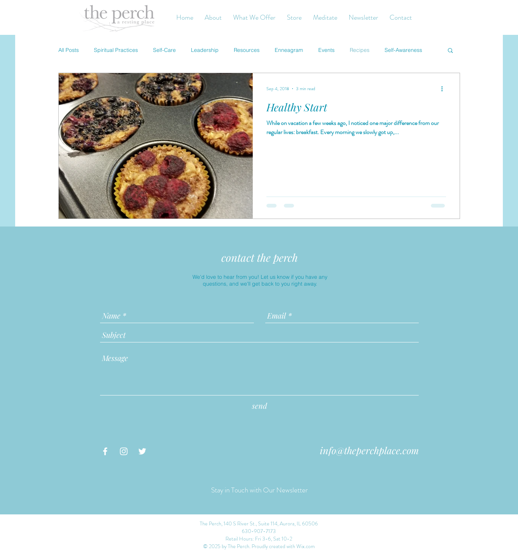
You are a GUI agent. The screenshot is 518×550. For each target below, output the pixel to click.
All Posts (68, 50)
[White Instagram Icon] (124, 451)
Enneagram (289, 50)
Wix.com (305, 546)
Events (326, 50)
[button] (450, 51)
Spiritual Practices (116, 50)
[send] (259, 405)
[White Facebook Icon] (105, 451)
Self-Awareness (403, 50)
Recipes (359, 50)
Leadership (205, 50)
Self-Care (164, 50)
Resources (247, 50)
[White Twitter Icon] (142, 451)
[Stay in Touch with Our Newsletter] (259, 490)
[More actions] (444, 88)
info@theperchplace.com (369, 450)
